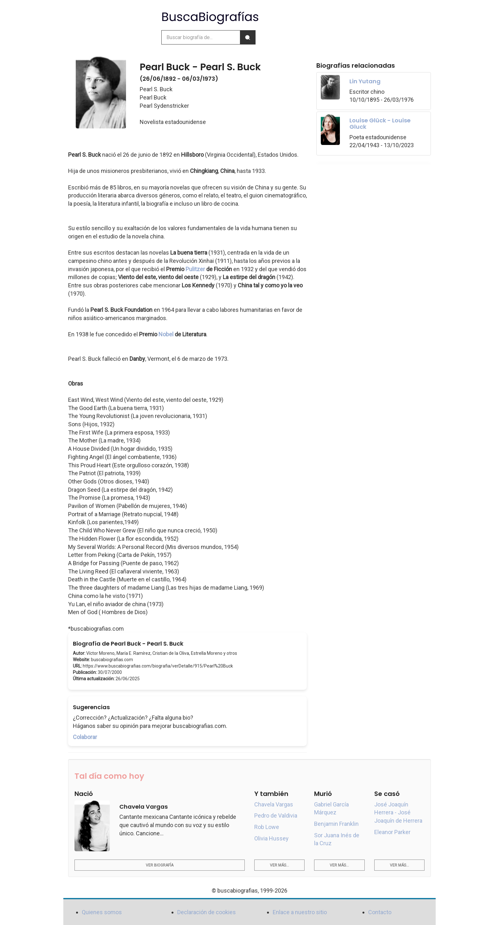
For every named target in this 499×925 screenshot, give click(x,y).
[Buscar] (248, 37)
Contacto (379, 912)
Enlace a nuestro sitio (300, 912)
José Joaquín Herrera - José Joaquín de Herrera (398, 812)
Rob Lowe (266, 827)
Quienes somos (102, 912)
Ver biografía (159, 865)
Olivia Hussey (271, 838)
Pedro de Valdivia (275, 815)
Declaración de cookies (206, 912)
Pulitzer (195, 269)
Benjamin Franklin (336, 823)
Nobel (165, 334)
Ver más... (279, 865)
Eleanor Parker (392, 832)
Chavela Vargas (273, 804)
